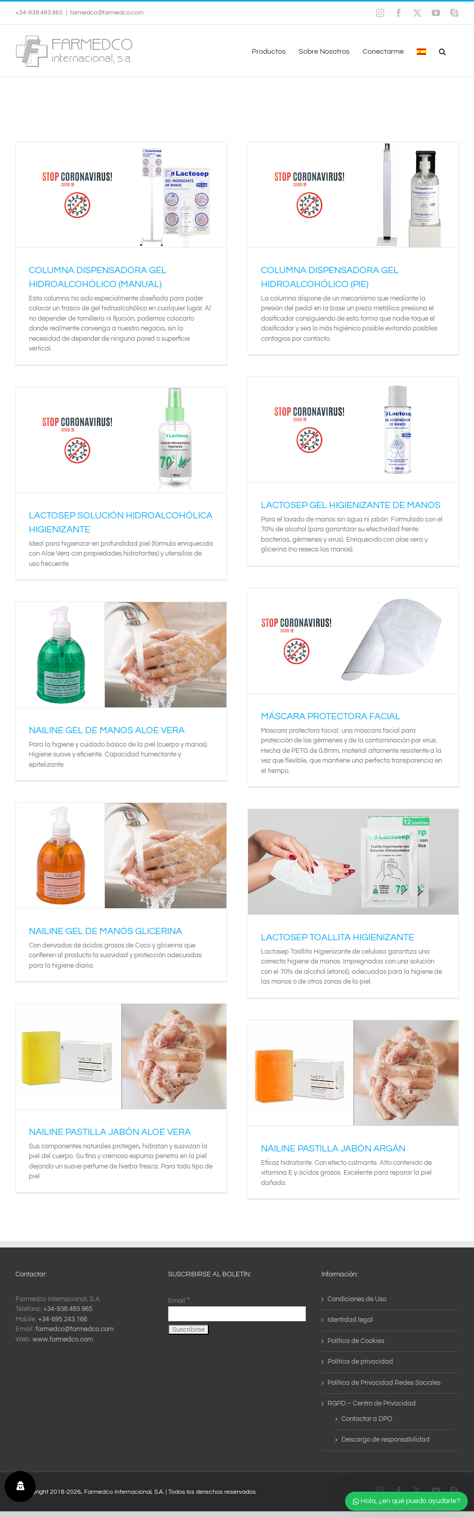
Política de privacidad (360, 1361)
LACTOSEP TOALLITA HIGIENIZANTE (337, 937)
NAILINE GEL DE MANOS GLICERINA (105, 931)
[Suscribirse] (188, 1329)
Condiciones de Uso (357, 1299)
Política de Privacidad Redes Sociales (384, 1382)
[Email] (236, 1313)
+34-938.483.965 (67, 1309)
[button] (442, 50)
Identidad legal (350, 1319)
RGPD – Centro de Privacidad (372, 1403)
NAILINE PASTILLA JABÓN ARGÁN (333, 1148)
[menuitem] (421, 50)
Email (179, 1300)
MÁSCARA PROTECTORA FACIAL (330, 716)
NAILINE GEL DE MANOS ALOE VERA (107, 730)
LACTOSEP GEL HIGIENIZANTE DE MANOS (350, 505)
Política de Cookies (356, 1341)
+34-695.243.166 (62, 1319)
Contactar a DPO (367, 1419)
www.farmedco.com (62, 1339)
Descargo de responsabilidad (385, 1439)
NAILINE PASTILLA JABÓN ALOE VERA (110, 1132)
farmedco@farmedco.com (106, 12)
